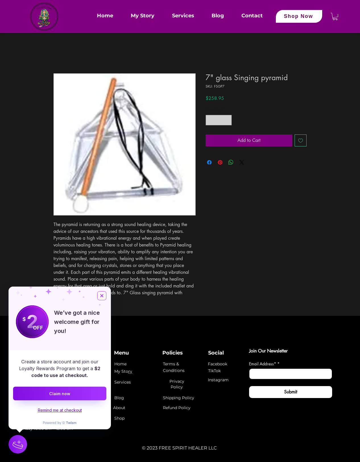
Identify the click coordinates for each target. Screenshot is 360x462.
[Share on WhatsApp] (230, 162)
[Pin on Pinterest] (220, 162)
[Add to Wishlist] (301, 140)
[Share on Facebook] (209, 162)
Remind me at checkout (60, 410)
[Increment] (227, 120)
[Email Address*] (288, 374)
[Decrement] (210, 120)
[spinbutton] (219, 120)
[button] (335, 16)
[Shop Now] (299, 16)
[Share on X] (241, 162)
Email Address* (264, 363)
